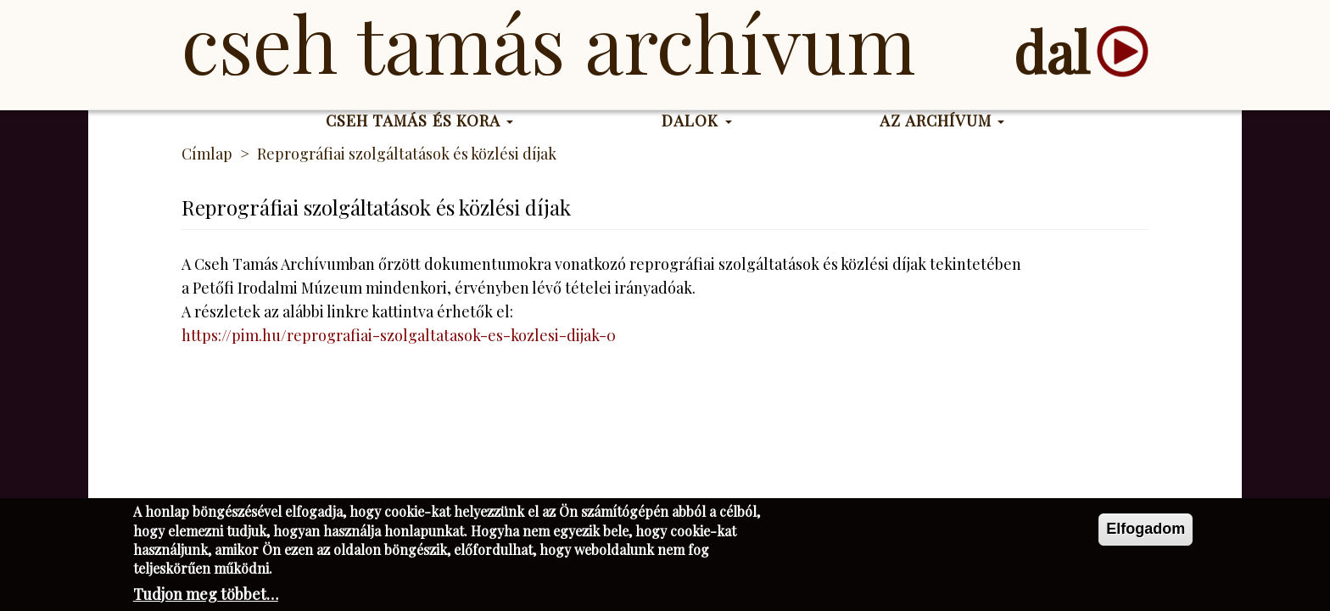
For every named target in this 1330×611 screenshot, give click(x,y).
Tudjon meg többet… (205, 597)
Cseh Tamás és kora (420, 120)
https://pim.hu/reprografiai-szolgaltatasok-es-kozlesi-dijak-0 (399, 335)
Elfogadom (1145, 532)
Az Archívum (942, 120)
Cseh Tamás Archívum (548, 42)
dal (1051, 51)
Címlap (207, 153)
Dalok (697, 120)
